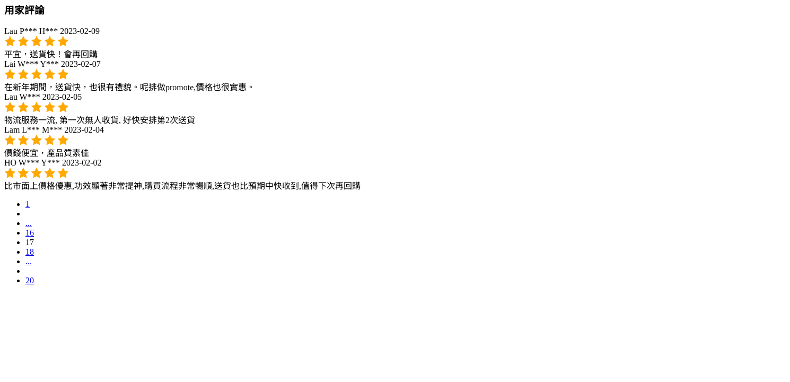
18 (29, 251)
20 (29, 280)
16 (29, 232)
